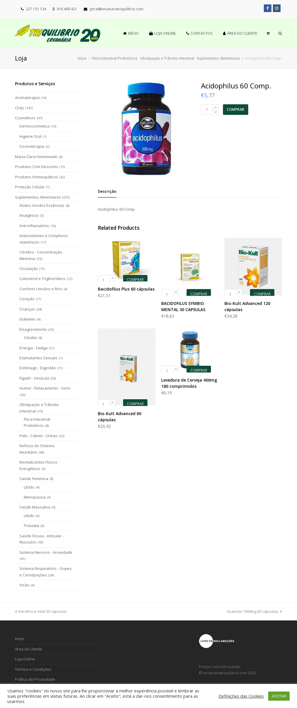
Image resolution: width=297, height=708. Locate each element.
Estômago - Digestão (37, 367)
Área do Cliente (28, 649)
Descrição (107, 191)
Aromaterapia (27, 97)
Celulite (30, 337)
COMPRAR (235, 109)
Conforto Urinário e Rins (40, 288)
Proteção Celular (30, 186)
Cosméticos (25, 117)
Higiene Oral (30, 136)
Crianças (27, 309)
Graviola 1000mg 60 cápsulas (254, 611)
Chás (19, 107)
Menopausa (35, 497)
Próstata (31, 525)
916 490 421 (67, 8)
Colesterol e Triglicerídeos (42, 278)
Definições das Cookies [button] (241, 696)
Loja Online (25, 659)
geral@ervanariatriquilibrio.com (116, 8)
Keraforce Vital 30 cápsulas (41, 611)
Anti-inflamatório (34, 225)
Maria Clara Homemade (36, 156)
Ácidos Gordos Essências (41, 205)
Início (82, 58)
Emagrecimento (33, 329)
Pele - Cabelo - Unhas (38, 435)
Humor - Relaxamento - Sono (45, 388)
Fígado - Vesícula (34, 378)
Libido (29, 487)
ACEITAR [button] (279, 696)
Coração (26, 298)
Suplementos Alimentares (38, 197)
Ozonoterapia (31, 146)
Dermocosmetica (34, 126)
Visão (24, 585)
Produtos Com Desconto (36, 166)
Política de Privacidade (35, 679)
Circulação (28, 268)
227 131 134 (36, 8)
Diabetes (27, 319)
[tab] (107, 191)
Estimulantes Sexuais (38, 357)
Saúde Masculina (34, 507)
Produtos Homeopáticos (36, 176)
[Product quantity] (207, 109)
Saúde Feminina (33, 478)
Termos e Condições (33, 669)
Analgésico (29, 215)
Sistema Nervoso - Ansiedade (45, 552)
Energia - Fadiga (33, 347)
